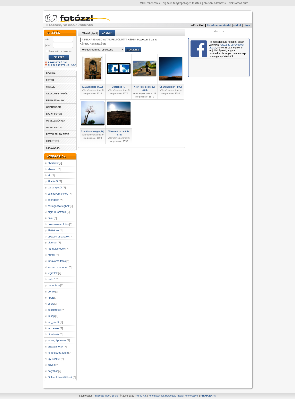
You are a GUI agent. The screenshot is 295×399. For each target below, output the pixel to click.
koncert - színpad (58, 267)
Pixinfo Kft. (140, 395)
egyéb (51, 364)
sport (51, 303)
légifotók (53, 273)
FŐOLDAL (51, 73)
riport (51, 297)
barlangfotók (55, 187)
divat (50, 218)
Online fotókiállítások (60, 377)
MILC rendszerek (150, 3)
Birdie (115, 395)
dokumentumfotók (58, 224)
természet (53, 328)
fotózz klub (197, 25)
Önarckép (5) (119, 87)
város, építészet (57, 340)
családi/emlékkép (58, 193)
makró (51, 279)
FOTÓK (50, 80)
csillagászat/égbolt (58, 206)
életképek (53, 230)
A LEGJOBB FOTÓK (57, 93)
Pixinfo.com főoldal (219, 25)
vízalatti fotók (55, 346)
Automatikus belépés (58, 51)
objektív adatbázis (215, 3)
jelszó (48, 45)
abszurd (52, 169)
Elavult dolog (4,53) (92, 87)
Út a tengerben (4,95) (170, 87)
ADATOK (107, 33)
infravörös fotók (57, 261)
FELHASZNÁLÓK (55, 100)
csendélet (53, 199)
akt (49, 175)
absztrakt (53, 163)
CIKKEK (50, 87)
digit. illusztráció (57, 211)
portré (51, 291)
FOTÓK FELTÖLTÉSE (57, 134)
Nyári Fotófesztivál (188, 395)
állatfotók (53, 181)
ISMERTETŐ (52, 141)
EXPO (208, 395)
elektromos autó (238, 3)
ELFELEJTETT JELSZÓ (62, 65)
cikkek (237, 25)
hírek (247, 25)
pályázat (53, 371)
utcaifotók (53, 334)
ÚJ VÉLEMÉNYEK (55, 120)
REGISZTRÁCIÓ (57, 62)
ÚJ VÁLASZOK (54, 127)
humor (51, 254)
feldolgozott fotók (58, 352)
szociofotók (54, 309)
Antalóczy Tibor (102, 395)
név (47, 39)
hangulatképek (56, 248)
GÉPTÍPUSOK (53, 107)
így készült (54, 358)
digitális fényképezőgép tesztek (182, 3)
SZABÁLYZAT (53, 148)
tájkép (51, 316)
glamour (52, 242)
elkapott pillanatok (58, 236)
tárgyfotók (53, 322)
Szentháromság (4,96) (92, 131)
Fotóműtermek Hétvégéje (162, 395)
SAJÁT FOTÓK (54, 114)
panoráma (54, 285)
